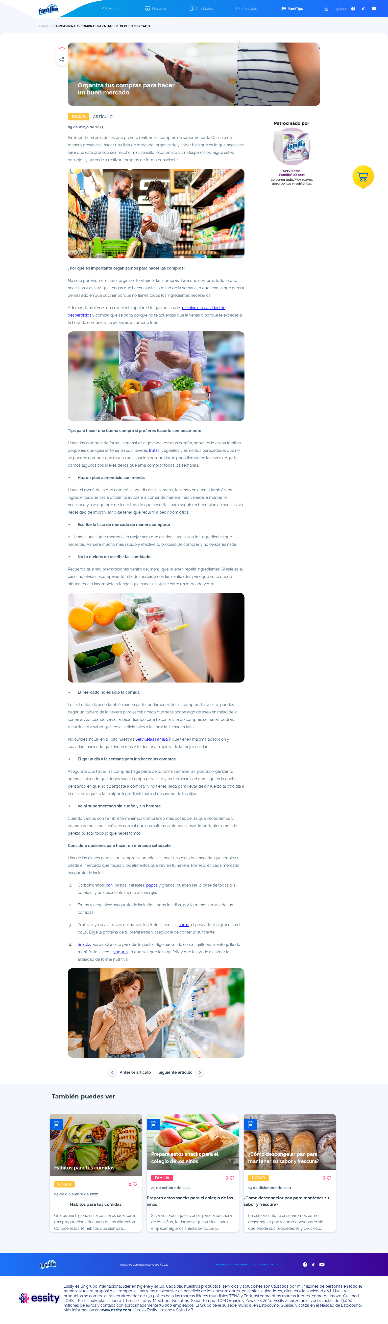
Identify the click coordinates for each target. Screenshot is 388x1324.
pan (109, 885)
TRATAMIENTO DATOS (266, 1268)
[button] (156, 9)
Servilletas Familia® (153, 739)
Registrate (340, 9)
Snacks (84, 944)
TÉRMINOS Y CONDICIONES (231, 1268)
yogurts (120, 952)
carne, (184, 924)
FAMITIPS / (47, 26)
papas (152, 885)
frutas (154, 450)
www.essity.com (115, 1313)
